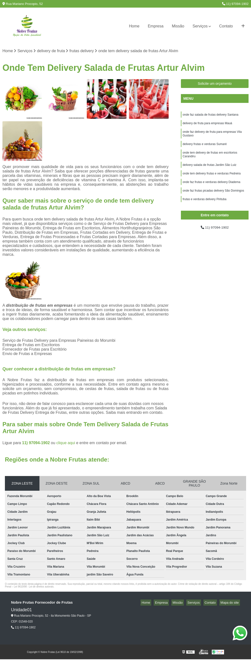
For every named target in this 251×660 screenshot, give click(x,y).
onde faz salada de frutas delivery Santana (210, 116)
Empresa (155, 26)
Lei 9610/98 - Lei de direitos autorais (34, 587)
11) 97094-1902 (235, 4)
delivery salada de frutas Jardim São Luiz (209, 171)
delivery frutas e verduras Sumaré (205, 148)
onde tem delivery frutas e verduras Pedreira (212, 180)
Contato (226, 26)
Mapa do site (231, 603)
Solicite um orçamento (215, 84)
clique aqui (65, 443)
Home (134, 26)
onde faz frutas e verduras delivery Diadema (211, 190)
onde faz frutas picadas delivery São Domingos (213, 199)
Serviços (200, 26)
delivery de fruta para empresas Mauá (207, 125)
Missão (178, 26)
